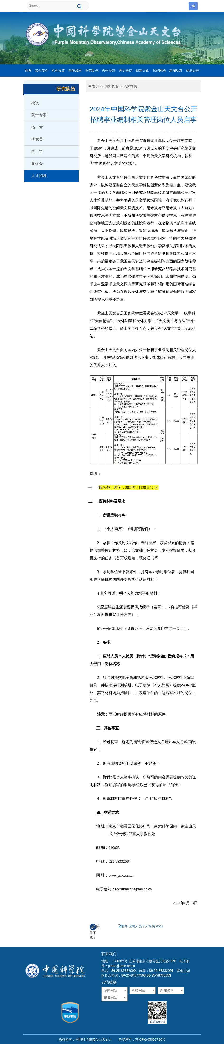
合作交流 (108, 70)
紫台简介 (41, 70)
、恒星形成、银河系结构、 (139, 231)
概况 (35, 103)
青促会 (37, 163)
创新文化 (142, 70)
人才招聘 (39, 176)
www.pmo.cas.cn (122, 875)
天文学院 (125, 70)
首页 (28, 70)
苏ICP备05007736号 (150, 1039)
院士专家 (39, 115)
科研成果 (75, 70)
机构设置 (58, 70)
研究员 (37, 139)
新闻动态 (175, 70)
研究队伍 (92, 70)
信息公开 (192, 70)
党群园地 (159, 70)
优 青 (37, 151)
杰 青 (37, 127)
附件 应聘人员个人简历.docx (140, 926)
